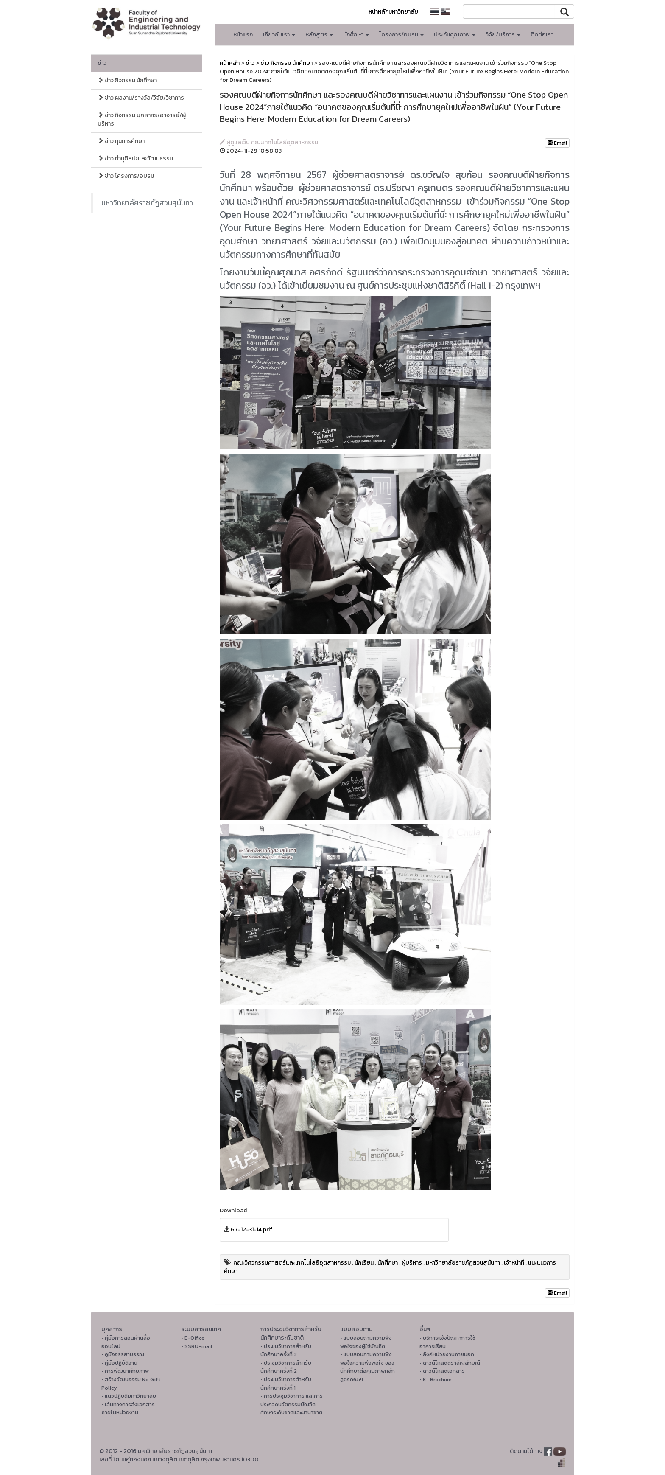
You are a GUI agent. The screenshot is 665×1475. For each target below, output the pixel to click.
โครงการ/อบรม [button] (401, 34)
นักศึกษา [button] (356, 34)
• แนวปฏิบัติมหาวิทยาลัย (128, 1396)
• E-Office (192, 1338)
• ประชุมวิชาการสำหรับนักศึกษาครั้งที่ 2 (285, 1367)
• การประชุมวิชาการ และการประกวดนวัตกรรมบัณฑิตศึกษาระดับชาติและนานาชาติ (291, 1404)
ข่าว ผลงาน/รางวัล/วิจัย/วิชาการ (141, 97)
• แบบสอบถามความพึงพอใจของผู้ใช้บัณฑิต (366, 1342)
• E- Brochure (435, 1379)
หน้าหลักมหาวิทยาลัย (393, 11)
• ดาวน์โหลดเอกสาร (442, 1371)
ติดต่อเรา (542, 34)
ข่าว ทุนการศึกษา (121, 141)
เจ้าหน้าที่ (514, 1262)
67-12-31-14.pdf (251, 1229)
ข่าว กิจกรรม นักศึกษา (127, 80)
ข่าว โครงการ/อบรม (126, 175)
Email (557, 143)
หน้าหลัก (230, 63)
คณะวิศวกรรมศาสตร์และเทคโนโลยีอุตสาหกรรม (292, 1262)
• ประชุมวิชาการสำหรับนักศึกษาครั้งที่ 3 (285, 1350)
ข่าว (102, 63)
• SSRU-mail (196, 1346)
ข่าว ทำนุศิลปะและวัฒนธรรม (135, 158)
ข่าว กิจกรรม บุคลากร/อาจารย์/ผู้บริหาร (142, 119)
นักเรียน (364, 1262)
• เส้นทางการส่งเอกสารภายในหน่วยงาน (128, 1408)
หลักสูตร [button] (319, 34)
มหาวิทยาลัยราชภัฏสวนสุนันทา (147, 202)
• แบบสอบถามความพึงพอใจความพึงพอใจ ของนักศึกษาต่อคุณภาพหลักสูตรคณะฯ (367, 1366)
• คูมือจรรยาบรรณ (122, 1354)
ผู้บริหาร (412, 1262)
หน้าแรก (243, 34)
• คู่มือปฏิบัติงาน (119, 1363)
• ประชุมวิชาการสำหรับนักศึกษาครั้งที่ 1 (285, 1383)
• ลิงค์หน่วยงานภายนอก (446, 1354)
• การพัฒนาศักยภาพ (125, 1371)
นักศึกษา (387, 1262)
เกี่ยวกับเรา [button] (279, 34)
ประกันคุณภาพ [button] (454, 34)
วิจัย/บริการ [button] (503, 34)
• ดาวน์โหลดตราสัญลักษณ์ (449, 1363)
